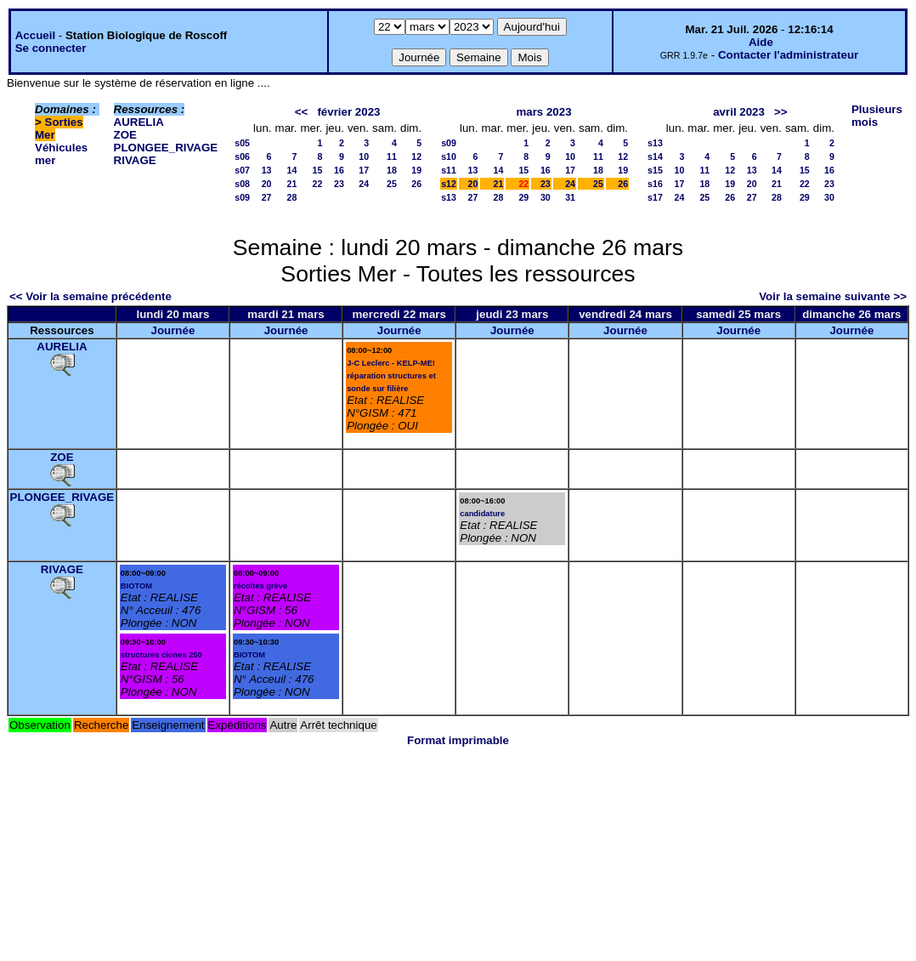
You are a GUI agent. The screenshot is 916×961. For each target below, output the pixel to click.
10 (364, 156)
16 (339, 170)
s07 (242, 170)
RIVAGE (135, 160)
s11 (448, 170)
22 (318, 184)
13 (267, 170)
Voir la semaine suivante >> (833, 296)
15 (318, 170)
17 (364, 170)
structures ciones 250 (161, 655)
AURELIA (139, 122)
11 (392, 156)
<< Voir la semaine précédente (90, 296)
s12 (448, 184)
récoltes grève (260, 586)
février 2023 (348, 111)
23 (339, 184)
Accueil (35, 35)
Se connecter (51, 48)
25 (392, 184)
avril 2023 (739, 111)
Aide (761, 42)
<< (301, 111)
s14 (655, 156)
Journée (172, 330)
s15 (655, 170)
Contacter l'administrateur (788, 54)
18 (392, 170)
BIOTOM (136, 586)
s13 (448, 197)
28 (292, 197)
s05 (242, 143)
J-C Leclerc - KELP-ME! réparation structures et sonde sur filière (391, 376)
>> (781, 111)
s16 (655, 184)
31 (570, 197)
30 (545, 197)
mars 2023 (543, 111)
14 (292, 170)
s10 (448, 156)
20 (267, 184)
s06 (242, 156)
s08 (242, 184)
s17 (655, 197)
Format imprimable (458, 740)
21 (292, 184)
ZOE (125, 134)
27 (267, 197)
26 (416, 184)
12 (416, 156)
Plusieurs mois (876, 115)
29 (523, 197)
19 (416, 170)
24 (364, 184)
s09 (242, 197)
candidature (482, 513)
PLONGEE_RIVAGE (166, 147)
